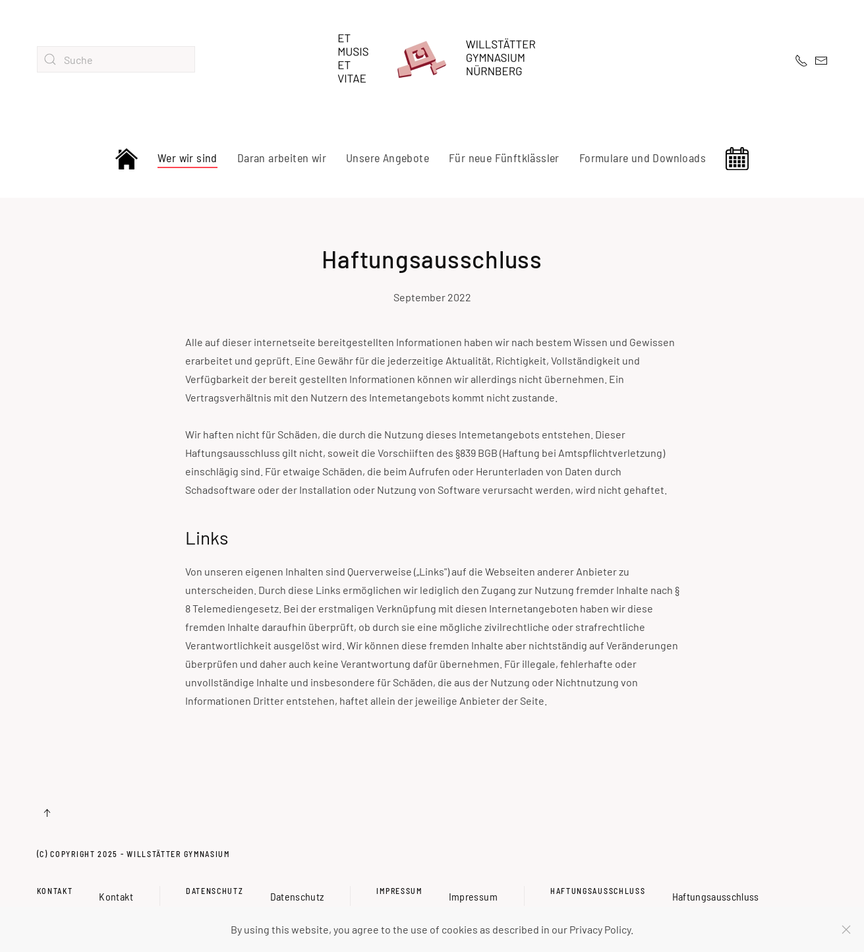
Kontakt (55, 890)
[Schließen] (846, 929)
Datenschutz (215, 890)
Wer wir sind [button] (187, 157)
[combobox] (116, 59)
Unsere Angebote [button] (387, 157)
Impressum (399, 890)
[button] (47, 813)
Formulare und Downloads (642, 157)
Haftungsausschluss (598, 890)
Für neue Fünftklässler (504, 157)
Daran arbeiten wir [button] (281, 157)
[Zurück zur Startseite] (432, 59)
